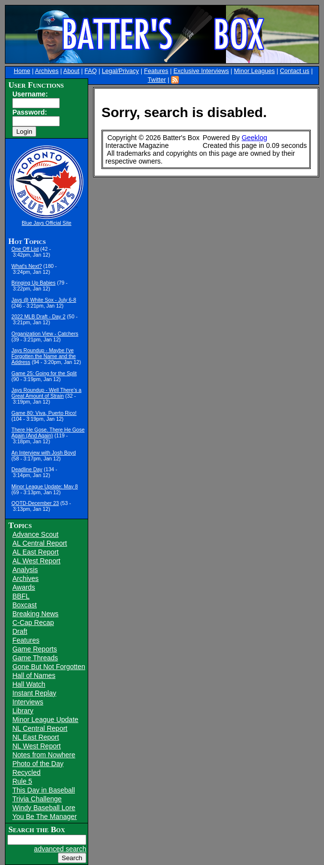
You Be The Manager (44, 816)
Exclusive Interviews (201, 71)
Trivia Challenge (37, 799)
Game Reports (34, 649)
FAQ (90, 71)
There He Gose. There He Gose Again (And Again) (47, 432)
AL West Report (36, 561)
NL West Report (36, 746)
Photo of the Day (37, 764)
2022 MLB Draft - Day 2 (38, 316)
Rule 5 (22, 781)
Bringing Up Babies (33, 283)
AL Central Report (39, 543)
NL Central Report (39, 728)
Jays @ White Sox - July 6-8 (43, 300)
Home (22, 71)
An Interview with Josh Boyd (43, 453)
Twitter (157, 79)
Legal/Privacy (120, 71)
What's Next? (26, 266)
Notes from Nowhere (43, 755)
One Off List (25, 249)
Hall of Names (33, 675)
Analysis (25, 570)
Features (156, 71)
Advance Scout (35, 534)
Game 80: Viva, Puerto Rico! (43, 413)
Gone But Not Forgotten (48, 667)
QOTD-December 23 (35, 503)
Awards (23, 587)
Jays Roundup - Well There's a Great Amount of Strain (46, 393)
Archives (46, 71)
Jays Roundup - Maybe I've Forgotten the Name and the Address (43, 356)
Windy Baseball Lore (43, 808)
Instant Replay (34, 693)
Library (22, 711)
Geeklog (254, 138)
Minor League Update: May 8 (44, 486)
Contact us (294, 71)
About (71, 71)
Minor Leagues (254, 71)
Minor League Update (45, 719)
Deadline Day (26, 469)
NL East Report (35, 737)
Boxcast (24, 605)
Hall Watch (28, 684)
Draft (19, 631)
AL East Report (35, 552)
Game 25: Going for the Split (43, 373)
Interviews (27, 702)
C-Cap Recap (33, 622)
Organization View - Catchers (44, 333)
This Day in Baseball (43, 790)
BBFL (20, 596)
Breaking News (35, 614)
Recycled (26, 772)
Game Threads (35, 658)
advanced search (60, 849)
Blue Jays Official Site (46, 223)
